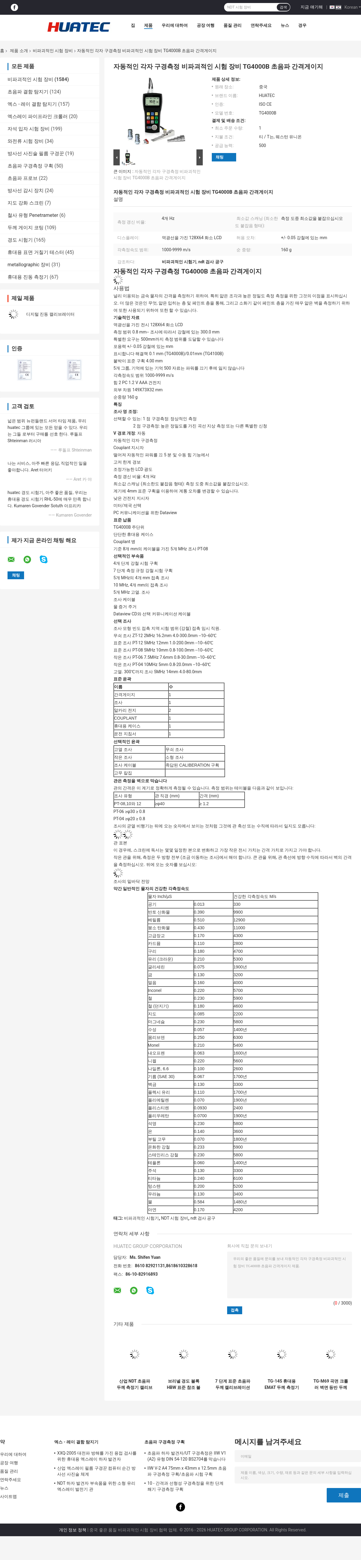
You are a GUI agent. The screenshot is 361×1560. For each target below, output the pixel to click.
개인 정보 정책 (72, 1529)
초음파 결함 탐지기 (28, 92)
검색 (283, 7)
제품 (148, 25)
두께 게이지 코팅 (26, 227)
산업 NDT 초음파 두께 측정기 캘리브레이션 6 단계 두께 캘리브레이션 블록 (135, 1384)
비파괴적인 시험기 (141, 1218)
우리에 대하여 (175, 25)
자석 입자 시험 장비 (29, 129)
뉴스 (285, 25)
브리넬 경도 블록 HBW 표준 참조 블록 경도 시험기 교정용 (184, 1384)
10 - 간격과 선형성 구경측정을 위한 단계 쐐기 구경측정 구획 (185, 1486)
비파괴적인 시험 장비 (53, 50)
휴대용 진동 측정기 (28, 277)
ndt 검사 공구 (202, 1218)
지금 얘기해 (311, 7)
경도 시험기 (20, 240)
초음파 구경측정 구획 (30, 166)
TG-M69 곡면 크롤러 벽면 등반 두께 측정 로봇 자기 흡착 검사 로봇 (330, 1384)
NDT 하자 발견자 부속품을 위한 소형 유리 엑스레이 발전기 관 (96, 1486)
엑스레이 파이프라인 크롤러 (38, 116)
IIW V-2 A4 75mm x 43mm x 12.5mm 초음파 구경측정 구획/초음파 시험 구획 (187, 1471)
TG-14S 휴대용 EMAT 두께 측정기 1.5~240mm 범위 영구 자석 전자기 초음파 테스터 (281, 1384)
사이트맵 (8, 1496)
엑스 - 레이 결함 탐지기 (32, 104)
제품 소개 (19, 50)
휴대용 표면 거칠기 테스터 (36, 252)
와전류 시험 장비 (26, 141)
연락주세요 (261, 25)
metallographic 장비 (29, 264)
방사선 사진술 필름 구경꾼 (36, 153)
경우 (302, 25)
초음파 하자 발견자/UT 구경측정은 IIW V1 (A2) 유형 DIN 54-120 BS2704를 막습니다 (186, 1456)
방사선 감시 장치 (26, 190)
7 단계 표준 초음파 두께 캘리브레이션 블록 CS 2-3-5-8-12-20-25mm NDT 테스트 (232, 1384)
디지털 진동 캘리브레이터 (50, 314)
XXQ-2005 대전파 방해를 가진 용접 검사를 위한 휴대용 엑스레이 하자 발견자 (97, 1456)
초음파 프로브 (23, 178)
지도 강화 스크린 (26, 203)
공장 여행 (205, 25)
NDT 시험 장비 (174, 1218)
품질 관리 (232, 25)
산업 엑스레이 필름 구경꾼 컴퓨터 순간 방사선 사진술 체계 (96, 1471)
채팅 (220, 157)
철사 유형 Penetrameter (33, 215)
